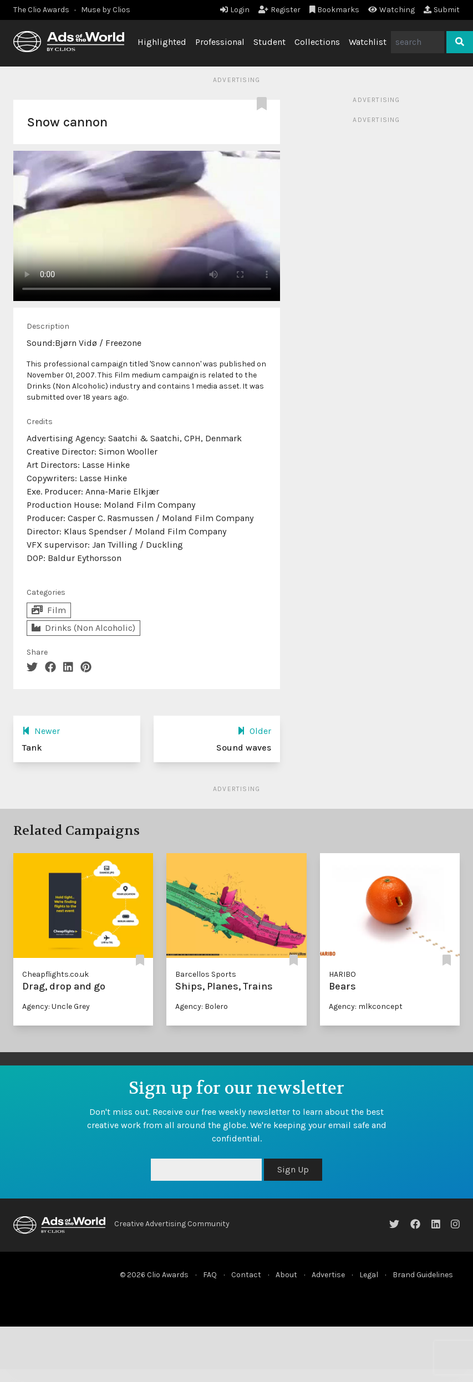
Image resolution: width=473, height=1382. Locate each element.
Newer (41, 731)
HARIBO (342, 974)
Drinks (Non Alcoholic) (83, 628)
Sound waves (243, 747)
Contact (246, 1274)
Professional (220, 42)
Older (254, 731)
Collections (317, 42)
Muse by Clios (105, 9)
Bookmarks (334, 9)
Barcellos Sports (205, 974)
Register (279, 9)
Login (235, 9)
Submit (442, 9)
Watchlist (367, 42)
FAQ (210, 1274)
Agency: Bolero (201, 1006)
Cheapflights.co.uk (55, 974)
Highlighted (162, 42)
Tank (32, 747)
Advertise (328, 1274)
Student (269, 42)
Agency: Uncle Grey (56, 1006)
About (286, 1274)
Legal (368, 1274)
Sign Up (293, 1169)
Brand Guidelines (423, 1274)
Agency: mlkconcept (366, 1006)
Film (49, 610)
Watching (391, 9)
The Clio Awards (41, 9)
